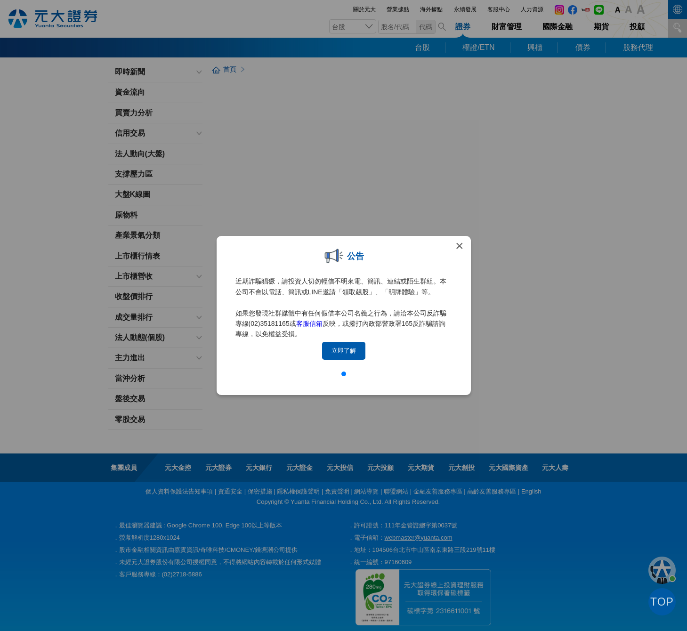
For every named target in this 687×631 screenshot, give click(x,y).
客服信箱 (309, 323)
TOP (662, 602)
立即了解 (343, 350)
